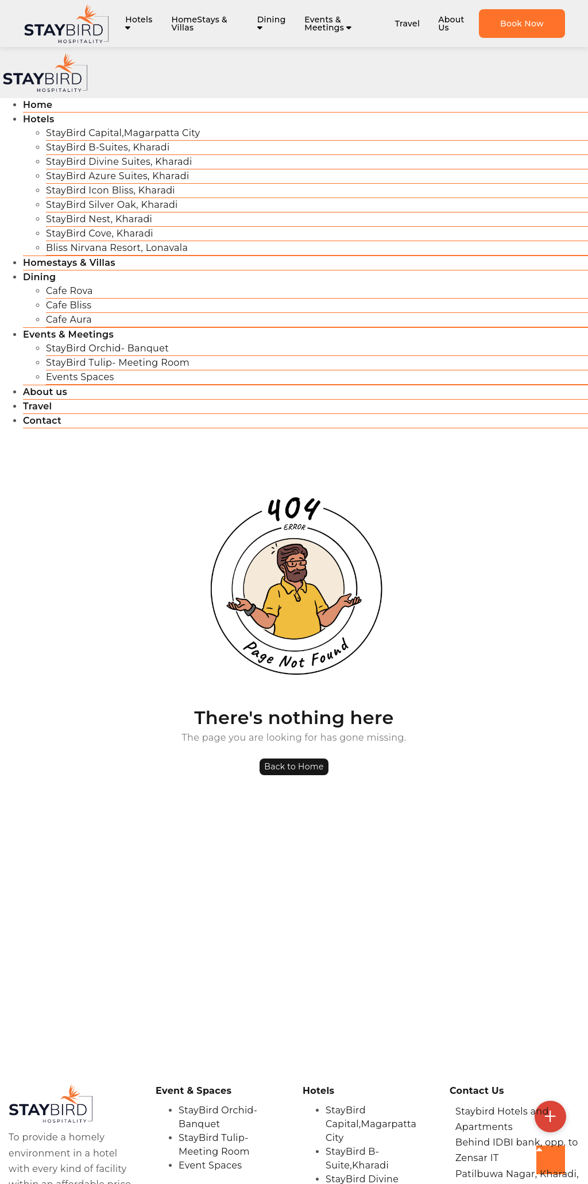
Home (37, 104)
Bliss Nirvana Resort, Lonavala (117, 247)
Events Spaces (80, 377)
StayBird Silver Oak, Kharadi (112, 204)
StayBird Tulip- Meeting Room (117, 362)
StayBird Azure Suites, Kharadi (117, 176)
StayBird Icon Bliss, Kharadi (110, 190)
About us (45, 391)
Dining (271, 23)
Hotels (138, 23)
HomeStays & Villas (199, 23)
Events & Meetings (327, 23)
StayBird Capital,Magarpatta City (123, 132)
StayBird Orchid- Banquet (107, 348)
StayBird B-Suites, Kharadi (108, 147)
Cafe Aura (69, 319)
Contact (42, 420)
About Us (451, 23)
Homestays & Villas (69, 262)
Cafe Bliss (68, 305)
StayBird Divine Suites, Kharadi (119, 161)
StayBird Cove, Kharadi (99, 233)
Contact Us (477, 1090)
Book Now (522, 23)
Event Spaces (210, 1165)
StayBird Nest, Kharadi (99, 219)
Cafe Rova (69, 290)
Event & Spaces (193, 1090)
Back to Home (293, 766)
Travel (407, 23)
